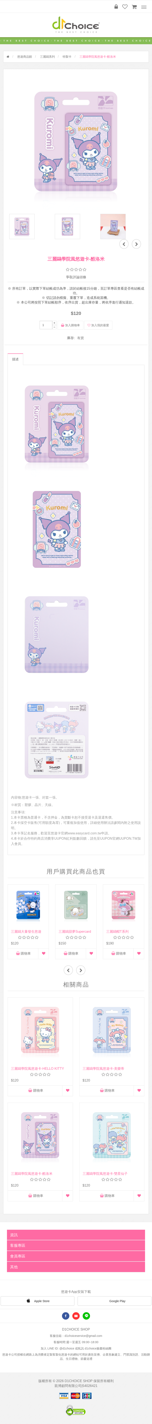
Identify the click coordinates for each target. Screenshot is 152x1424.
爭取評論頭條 (76, 277)
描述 (15, 359)
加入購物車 (70, 325)
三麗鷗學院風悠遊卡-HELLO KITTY (37, 1068)
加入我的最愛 (98, 325)
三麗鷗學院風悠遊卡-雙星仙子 (105, 1173)
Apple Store (38, 1300)
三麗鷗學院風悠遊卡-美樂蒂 (103, 1068)
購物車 (23, 953)
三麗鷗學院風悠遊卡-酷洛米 (31, 1173)
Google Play (114, 1301)
